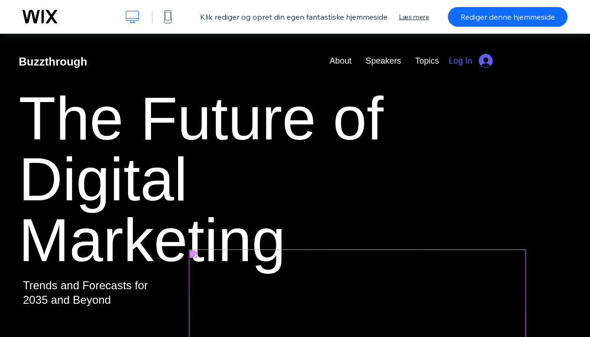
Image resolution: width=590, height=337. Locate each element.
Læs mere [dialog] (414, 17)
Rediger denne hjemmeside (507, 17)
